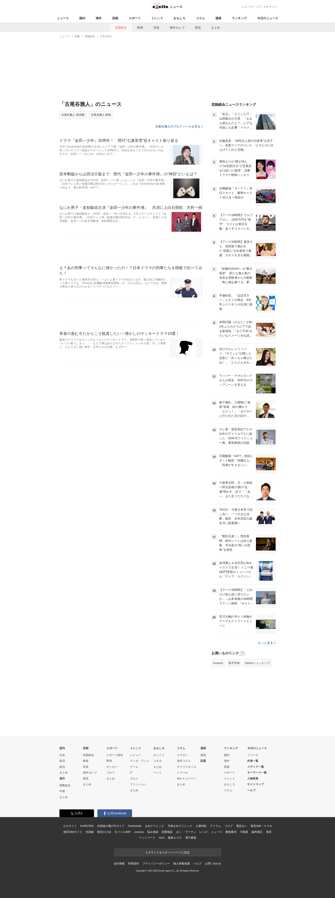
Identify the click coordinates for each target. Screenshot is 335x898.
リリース (253, 755)
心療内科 (201, 826)
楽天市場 (233, 663)
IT (131, 772)
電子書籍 (190, 837)
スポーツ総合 (114, 755)
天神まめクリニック (180, 826)
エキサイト (270, 6)
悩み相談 (152, 832)
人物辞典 (252, 778)
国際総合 (65, 785)
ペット (157, 772)
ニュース (63, 18)
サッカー (112, 766)
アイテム (215, 826)
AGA (162, 837)
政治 (62, 766)
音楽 (156, 27)
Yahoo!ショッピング (257, 663)
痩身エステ (175, 837)
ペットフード (147, 837)
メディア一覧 (255, 766)
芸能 (115, 18)
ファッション (138, 784)
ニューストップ (251, 6)
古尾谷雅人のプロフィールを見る (179, 126)
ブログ (229, 826)
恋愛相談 (167, 832)
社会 (62, 755)
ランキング (239, 18)
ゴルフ (110, 772)
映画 (140, 27)
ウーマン (190, 832)
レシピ (203, 832)
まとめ (215, 27)
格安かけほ (104, 832)
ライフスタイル (186, 766)
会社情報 (119, 863)
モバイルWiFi (122, 832)
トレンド (157, 18)
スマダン (182, 755)
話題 (203, 760)
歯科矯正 (256, 832)
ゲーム (134, 766)
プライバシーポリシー (156, 863)
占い (179, 832)
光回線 (89, 832)
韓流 (198, 27)
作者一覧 (252, 760)
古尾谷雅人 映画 (101, 114)
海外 (99, 18)
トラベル (182, 772)
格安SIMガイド (72, 832)
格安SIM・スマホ (261, 826)
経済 (62, 760)
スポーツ (135, 18)
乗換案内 (230, 832)
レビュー (135, 755)
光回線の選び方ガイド (111, 826)
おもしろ (179, 18)
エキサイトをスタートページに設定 (167, 852)
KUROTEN (87, 826)
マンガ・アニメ (139, 760)
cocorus (139, 832)
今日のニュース (267, 18)
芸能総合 (121, 27)
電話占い (241, 826)
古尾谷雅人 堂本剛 (72, 114)
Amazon (218, 663)
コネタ (157, 760)
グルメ (134, 778)
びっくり (159, 755)
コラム (200, 18)
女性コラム (184, 760)
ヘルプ (251, 790)
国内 (82, 18)
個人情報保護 (181, 863)
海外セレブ (177, 27)
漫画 (218, 18)
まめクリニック (154, 826)
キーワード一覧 (257, 772)
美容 (269, 832)
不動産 (244, 832)
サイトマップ (255, 784)
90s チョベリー (186, 778)
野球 (109, 760)
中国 (62, 791)
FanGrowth (134, 826)
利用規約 (133, 863)
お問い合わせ (213, 863)
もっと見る (267, 643)
